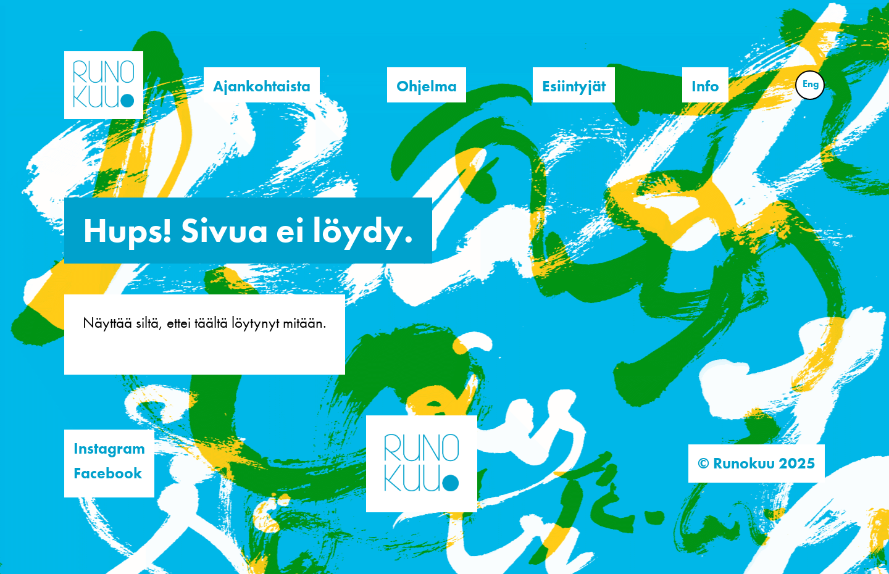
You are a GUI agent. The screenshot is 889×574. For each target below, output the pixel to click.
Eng (811, 83)
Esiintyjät (574, 86)
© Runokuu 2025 (757, 463)
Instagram (109, 448)
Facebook (107, 473)
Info (705, 86)
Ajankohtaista (262, 86)
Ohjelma (426, 86)
